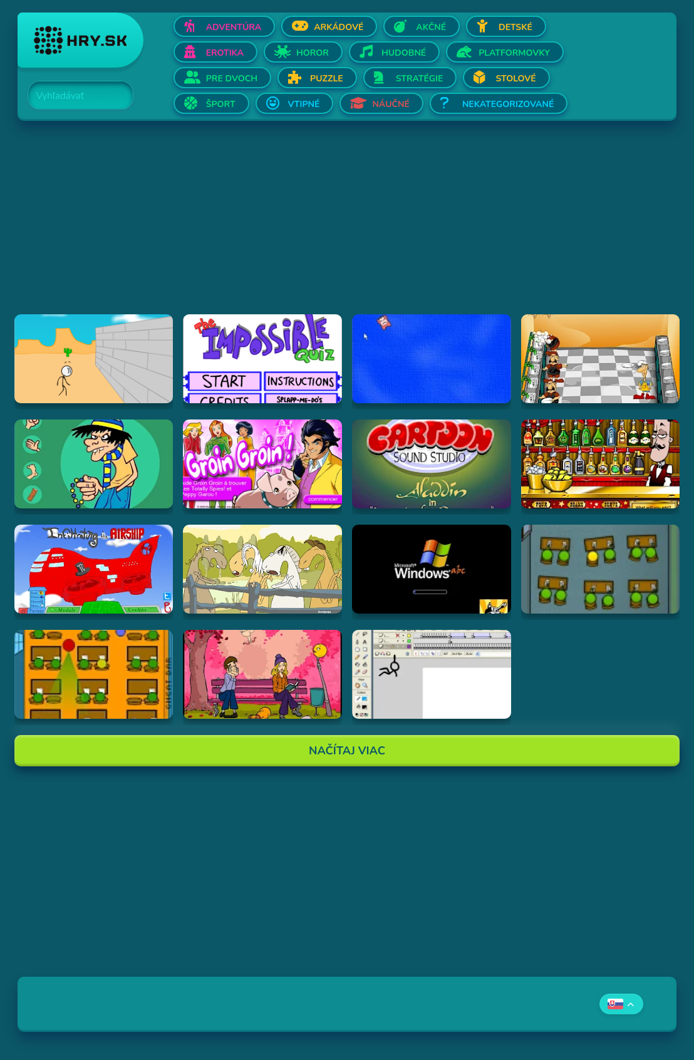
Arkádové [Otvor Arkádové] (338, 27)
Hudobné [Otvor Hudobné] (403, 53)
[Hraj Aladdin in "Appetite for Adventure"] (431, 463)
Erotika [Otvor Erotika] (225, 53)
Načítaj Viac (347, 750)
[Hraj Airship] (94, 569)
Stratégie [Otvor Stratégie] (419, 79)
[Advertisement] (347, 226)
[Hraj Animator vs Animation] (431, 674)
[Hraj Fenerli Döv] (94, 463)
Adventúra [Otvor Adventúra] (234, 27)
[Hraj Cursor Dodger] (431, 358)
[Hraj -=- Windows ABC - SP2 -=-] (431, 569)
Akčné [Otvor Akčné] (431, 27)
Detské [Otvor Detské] (515, 27)
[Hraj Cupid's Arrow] (262, 674)
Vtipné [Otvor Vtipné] (304, 104)
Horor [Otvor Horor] (312, 53)
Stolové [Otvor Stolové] (515, 79)
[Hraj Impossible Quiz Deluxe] (262, 358)
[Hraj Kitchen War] (600, 358)
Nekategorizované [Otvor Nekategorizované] (508, 104)
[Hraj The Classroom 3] (600, 569)
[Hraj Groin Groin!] (262, 463)
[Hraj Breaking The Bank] (94, 358)
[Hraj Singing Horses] (262, 569)
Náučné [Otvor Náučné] (391, 104)
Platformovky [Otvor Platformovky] (514, 53)
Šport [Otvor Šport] (221, 104)
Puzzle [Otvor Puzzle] (326, 79)
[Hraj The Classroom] (94, 674)
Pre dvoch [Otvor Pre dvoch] (231, 79)
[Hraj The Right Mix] (600, 463)
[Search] (73, 95)
